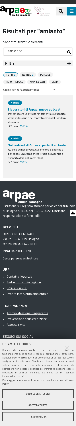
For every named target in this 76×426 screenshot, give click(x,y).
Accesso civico (16, 324)
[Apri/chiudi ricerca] (61, 11)
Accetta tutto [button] (38, 405)
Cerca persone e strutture (20, 258)
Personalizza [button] (38, 416)
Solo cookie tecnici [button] (38, 394)
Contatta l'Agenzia (19, 276)
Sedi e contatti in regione (24, 282)
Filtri (9, 63)
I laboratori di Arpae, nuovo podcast (34, 109)
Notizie (23, 126)
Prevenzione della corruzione (27, 318)
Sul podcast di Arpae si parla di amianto (37, 145)
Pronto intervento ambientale (27, 293)
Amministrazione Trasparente (27, 312)
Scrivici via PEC (17, 287)
